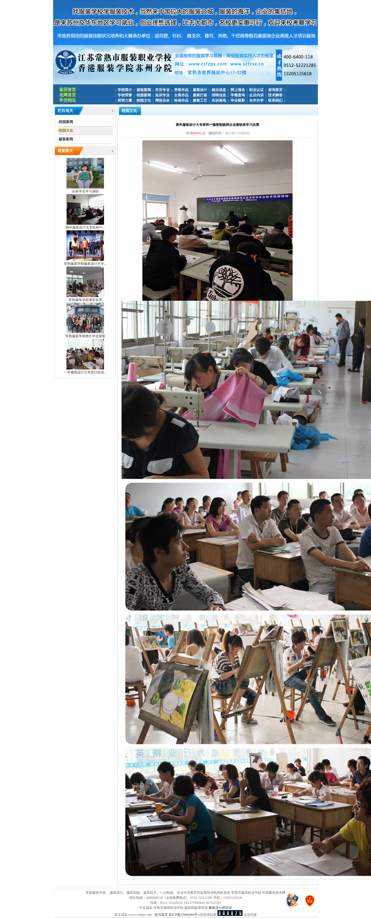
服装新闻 (144, 90)
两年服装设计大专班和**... (85, 227)
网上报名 (238, 90)
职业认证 (256, 90)
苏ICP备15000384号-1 (184, 915)
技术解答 (275, 95)
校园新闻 (144, 95)
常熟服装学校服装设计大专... (85, 264)
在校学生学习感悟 (85, 191)
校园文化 (144, 100)
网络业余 (162, 100)
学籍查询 (238, 95)
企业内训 (256, 95)
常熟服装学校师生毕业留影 (85, 336)
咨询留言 (275, 90)
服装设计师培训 (220, 908)
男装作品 (181, 90)
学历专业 (162, 90)
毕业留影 (238, 100)
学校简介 (125, 90)
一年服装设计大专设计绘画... (85, 372)
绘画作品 (181, 100)
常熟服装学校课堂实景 (85, 300)
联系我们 (275, 100)
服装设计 (200, 90)
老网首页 (67, 95)
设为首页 (161, 915)
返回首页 (67, 89)
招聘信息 (219, 95)
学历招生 (67, 100)
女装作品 (181, 95)
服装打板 (200, 95)
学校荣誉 (125, 95)
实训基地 (219, 100)
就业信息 (219, 90)
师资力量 (125, 100)
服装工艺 (200, 100)
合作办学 (256, 100)
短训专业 (162, 95)
